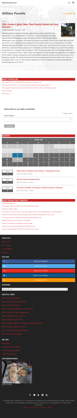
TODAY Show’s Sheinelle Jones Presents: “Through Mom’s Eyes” (38, 171)
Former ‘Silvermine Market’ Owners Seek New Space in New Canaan (20, 229)
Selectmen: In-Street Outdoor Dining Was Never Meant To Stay (18, 226)
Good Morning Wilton (11, 350)
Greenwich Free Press (11, 347)
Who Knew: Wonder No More (10, 209)
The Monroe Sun (9, 354)
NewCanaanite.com (9, 3)
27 (17, 164)
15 (38, 155)
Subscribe (69, 14)
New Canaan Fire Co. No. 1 (13, 316)
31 (28, 146)
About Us (6, 242)
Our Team (6, 245)
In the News (7, 249)
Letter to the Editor (7, 91)
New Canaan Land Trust (12, 320)
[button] (69, 3)
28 (28, 164)
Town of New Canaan (11, 298)
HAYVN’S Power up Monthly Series (28, 179)
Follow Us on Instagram (25, 275)
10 (59, 150)
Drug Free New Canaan (12, 334)
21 (28, 159)
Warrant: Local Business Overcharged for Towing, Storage (17, 223)
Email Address (37, 116)
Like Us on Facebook (25, 261)
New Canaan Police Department (15, 312)
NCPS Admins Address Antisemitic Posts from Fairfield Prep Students (20, 206)
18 (69, 155)
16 (49, 155)
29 (7, 146)
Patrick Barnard (9, 30)
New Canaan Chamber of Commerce (17, 309)
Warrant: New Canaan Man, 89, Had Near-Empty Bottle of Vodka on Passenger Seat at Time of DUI (28, 214)
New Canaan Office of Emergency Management (22, 323)
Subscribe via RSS (24, 280)
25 (69, 159)
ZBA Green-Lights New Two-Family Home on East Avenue (30, 25)
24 (59, 159)
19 (7, 159)
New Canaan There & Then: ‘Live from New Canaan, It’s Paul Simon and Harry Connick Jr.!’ (26, 85)
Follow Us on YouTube (25, 271)
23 (49, 159)
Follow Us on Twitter (25, 266)
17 (59, 155)
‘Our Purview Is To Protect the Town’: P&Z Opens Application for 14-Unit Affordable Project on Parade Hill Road (32, 212)
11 (69, 150)
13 (17, 155)
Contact (5, 252)
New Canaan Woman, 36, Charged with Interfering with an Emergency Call (21, 82)
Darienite (6, 343)
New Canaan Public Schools (14, 302)
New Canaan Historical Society (15, 330)
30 (17, 146)
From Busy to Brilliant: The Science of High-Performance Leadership (39, 187)
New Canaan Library (10, 305)
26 (7, 164)
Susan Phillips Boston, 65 (8, 203)
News (4, 21)
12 (7, 155)
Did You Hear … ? (7, 93)
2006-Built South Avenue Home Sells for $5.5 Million (16, 220)
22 (38, 159)
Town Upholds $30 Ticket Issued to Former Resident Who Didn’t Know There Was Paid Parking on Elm (29, 88)
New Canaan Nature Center (13, 327)
